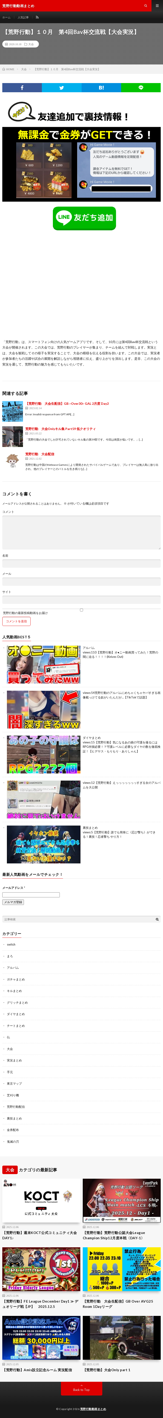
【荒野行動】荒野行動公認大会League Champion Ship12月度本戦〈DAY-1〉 (114, 1235)
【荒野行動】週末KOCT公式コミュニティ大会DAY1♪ (39, 1235)
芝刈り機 (13, 1095)
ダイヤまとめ (92, 738)
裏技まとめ (90, 827)
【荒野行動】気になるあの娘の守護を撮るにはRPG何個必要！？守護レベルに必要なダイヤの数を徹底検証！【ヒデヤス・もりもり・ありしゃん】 (121, 746)
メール (6, 573)
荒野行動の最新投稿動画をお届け (81, 611)
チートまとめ (16, 1025)
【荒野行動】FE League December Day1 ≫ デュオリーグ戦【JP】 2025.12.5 (40, 1304)
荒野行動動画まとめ (93, 1409)
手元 (10, 1072)
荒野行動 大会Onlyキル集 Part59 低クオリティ (60, 429)
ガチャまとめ (16, 979)
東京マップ (14, 1083)
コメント (8, 511)
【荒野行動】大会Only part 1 (107, 1370)
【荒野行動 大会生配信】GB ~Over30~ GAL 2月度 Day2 (67, 403)
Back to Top (81, 1390)
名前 (5, 555)
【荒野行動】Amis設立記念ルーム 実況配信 (37, 1370)
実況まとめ (14, 1060)
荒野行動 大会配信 (39, 454)
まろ (10, 956)
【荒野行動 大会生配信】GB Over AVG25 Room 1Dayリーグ (118, 1304)
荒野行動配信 (16, 1106)
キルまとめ (14, 991)
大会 (31, 44)
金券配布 (13, 1130)
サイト (6, 591)
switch (11, 944)
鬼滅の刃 (13, 1141)
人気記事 (23, 17)
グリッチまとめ (17, 1002)
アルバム (89, 648)
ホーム (6, 17)
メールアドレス (13, 888)
